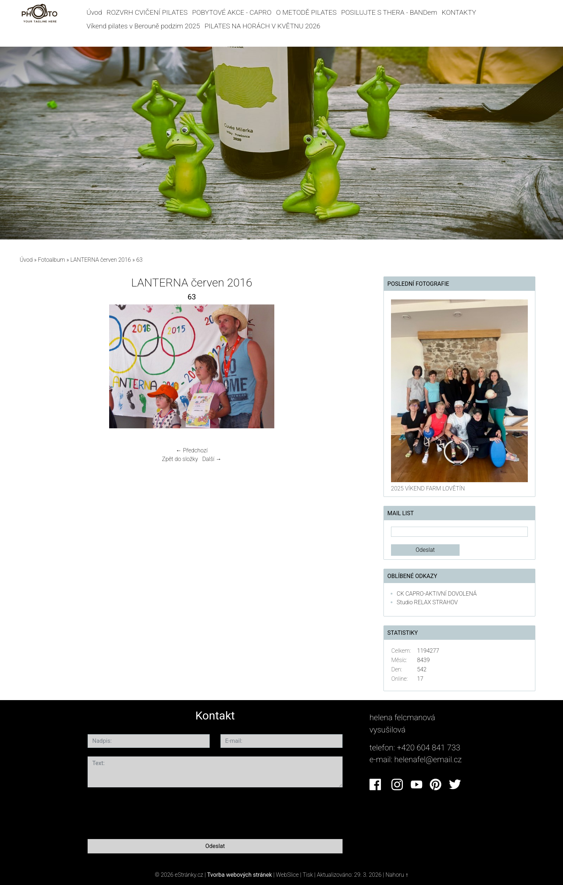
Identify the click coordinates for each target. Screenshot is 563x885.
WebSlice (287, 874)
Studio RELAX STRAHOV (427, 602)
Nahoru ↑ (397, 874)
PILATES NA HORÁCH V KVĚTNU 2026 (262, 26)
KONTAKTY (459, 12)
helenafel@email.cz (428, 759)
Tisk (308, 874)
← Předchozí (192, 450)
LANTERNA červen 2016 (100, 259)
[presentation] (142, 812)
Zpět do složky (180, 459)
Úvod (94, 12)
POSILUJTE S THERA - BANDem (389, 12)
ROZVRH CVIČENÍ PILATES (147, 12)
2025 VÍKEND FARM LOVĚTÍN (428, 488)
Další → (212, 459)
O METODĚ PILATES (306, 12)
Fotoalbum (51, 259)
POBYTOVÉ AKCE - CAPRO (231, 12)
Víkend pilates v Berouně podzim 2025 (143, 26)
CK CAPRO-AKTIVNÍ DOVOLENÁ (437, 593)
